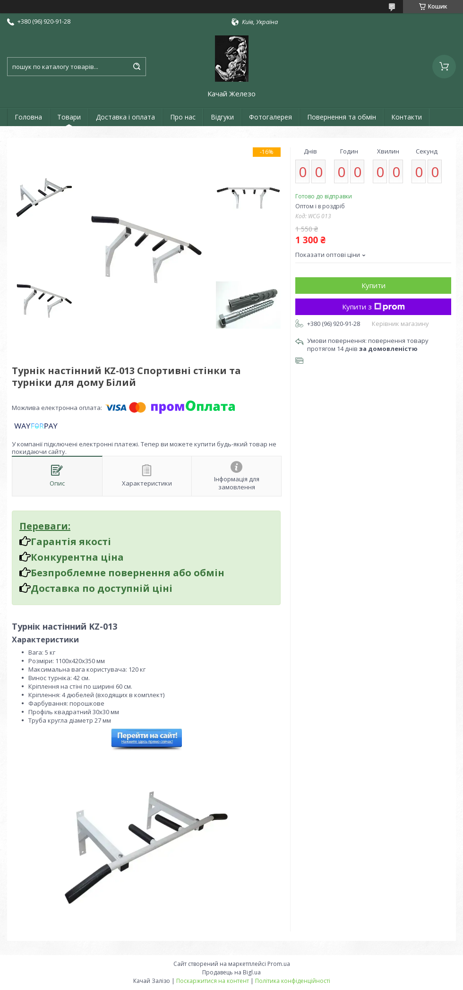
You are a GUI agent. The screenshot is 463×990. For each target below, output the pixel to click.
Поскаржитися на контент (212, 981)
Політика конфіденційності (292, 981)
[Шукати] (136, 66)
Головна (28, 116)
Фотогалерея (270, 116)
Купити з (373, 306)
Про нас (183, 116)
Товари (69, 116)
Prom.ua (278, 964)
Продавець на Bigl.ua (231, 972)
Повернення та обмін (341, 116)
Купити (373, 285)
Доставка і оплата (125, 116)
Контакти (406, 116)
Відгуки (222, 116)
